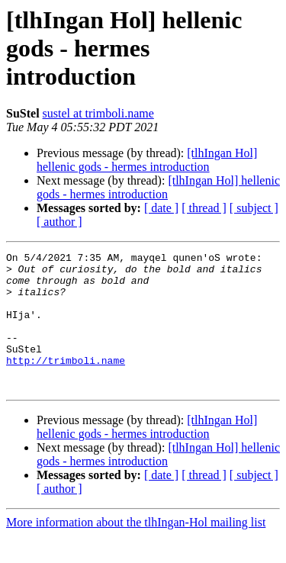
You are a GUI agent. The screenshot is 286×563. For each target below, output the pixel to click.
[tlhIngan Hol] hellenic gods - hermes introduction (147, 159)
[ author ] (59, 221)
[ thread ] (204, 207)
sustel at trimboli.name (98, 113)
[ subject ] (254, 207)
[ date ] (161, 207)
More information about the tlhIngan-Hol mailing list (135, 549)
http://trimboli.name (65, 383)
